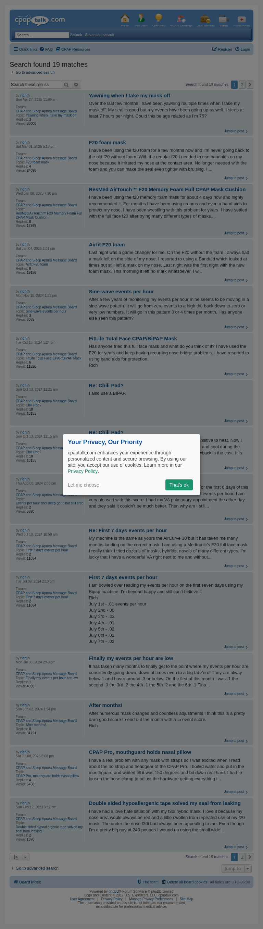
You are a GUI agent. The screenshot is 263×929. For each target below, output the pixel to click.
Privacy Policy (83, 471)
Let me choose (83, 485)
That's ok (179, 485)
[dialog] (131, 464)
